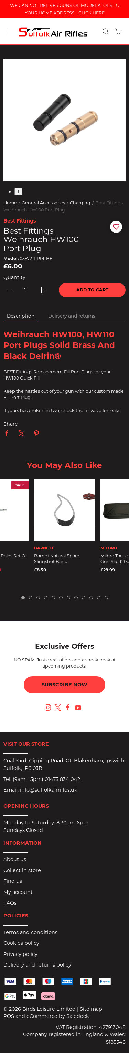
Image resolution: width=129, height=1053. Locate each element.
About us (14, 859)
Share (10, 424)
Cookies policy (21, 943)
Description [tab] (20, 316)
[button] (10, 32)
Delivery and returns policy (37, 965)
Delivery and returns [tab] (71, 316)
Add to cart (92, 289)
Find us (12, 881)
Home (10, 202)
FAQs (10, 903)
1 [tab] (18, 191)
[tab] (23, 597)
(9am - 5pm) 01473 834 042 (46, 779)
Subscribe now (64, 685)
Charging (80, 202)
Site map (91, 1009)
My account (18, 892)
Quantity (14, 277)
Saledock (77, 1016)
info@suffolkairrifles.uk (48, 790)
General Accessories (43, 202)
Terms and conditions (30, 932)
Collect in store (22, 870)
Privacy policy (20, 954)
